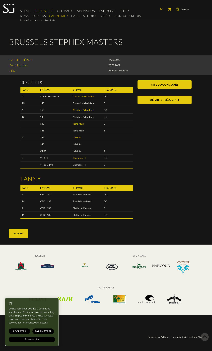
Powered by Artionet (159, 336)
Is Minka (77, 137)
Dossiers (39, 16)
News (24, 16)
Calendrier (58, 16)
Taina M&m (78, 123)
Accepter (19, 331)
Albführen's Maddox (83, 110)
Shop (124, 11)
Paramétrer (43, 331)
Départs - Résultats (165, 99)
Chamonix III (79, 157)
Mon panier (169, 9)
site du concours (164, 84)
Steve (25, 11)
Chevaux (65, 11)
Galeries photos (84, 16)
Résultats (50, 20)
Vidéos (105, 16)
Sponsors (86, 11)
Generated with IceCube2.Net (187, 336)
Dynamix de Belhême (83, 96)
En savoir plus (32, 339)
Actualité (43, 11)
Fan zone (107, 11)
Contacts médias (128, 16)
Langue (182, 9)
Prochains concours (31, 20)
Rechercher (161, 9)
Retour (18, 233)
